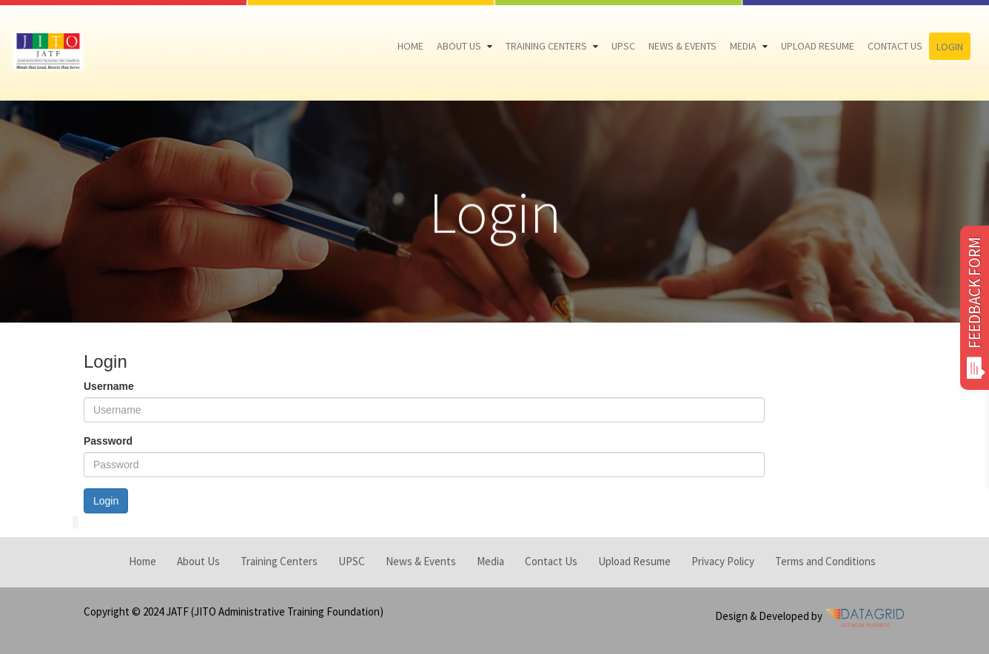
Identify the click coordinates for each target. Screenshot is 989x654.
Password (108, 441)
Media (743, 46)
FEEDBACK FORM (975, 308)
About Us (459, 46)
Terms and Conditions (825, 561)
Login (949, 46)
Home (410, 46)
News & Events (682, 46)
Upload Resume (817, 46)
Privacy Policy (722, 561)
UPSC (623, 46)
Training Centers (546, 46)
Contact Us (895, 46)
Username (109, 386)
